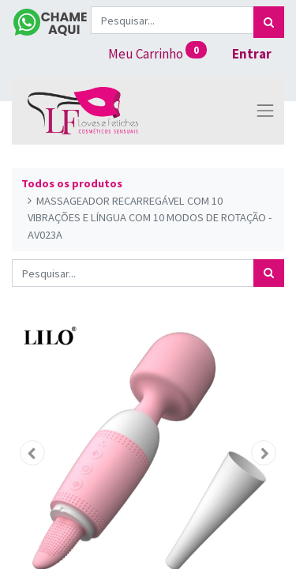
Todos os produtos (71, 183)
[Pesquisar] (268, 22)
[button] (32, 452)
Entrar (252, 53)
